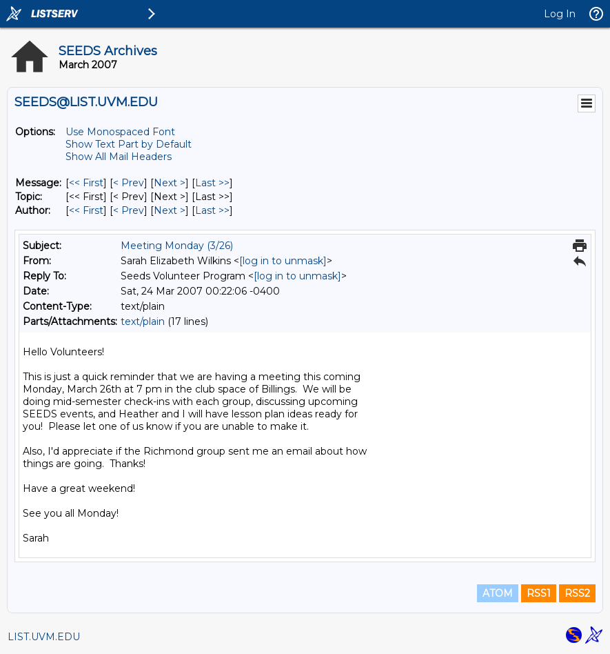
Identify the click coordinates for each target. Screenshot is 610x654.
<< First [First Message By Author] (86, 210)
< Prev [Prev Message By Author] (128, 210)
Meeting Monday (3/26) (177, 245)
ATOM (497, 593)
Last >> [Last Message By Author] (212, 210)
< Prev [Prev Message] (128, 183)
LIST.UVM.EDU (44, 637)
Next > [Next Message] (169, 183)
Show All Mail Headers (118, 156)
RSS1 (539, 593)
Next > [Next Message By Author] (169, 210)
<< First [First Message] (86, 183)
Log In (560, 14)
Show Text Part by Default (128, 144)
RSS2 (577, 593)
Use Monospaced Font (120, 132)
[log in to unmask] (283, 261)
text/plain (143, 321)
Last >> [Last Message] (212, 183)
